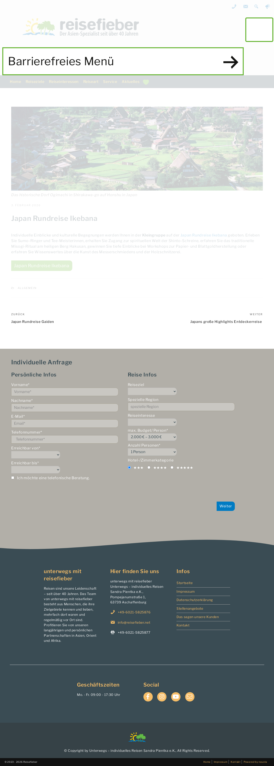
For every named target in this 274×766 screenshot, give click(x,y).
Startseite (185, 583)
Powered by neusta (255, 761)
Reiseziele (35, 81)
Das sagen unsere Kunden (198, 617)
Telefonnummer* (64, 437)
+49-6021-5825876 (134, 612)
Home (15, 81)
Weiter (225, 506)
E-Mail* (64, 421)
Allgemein (27, 288)
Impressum (186, 591)
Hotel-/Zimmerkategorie (151, 460)
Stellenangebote (190, 608)
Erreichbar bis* (64, 467)
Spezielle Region (181, 404)
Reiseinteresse (181, 419)
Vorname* (64, 389)
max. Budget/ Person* (181, 434)
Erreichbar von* (64, 452)
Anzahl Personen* (181, 449)
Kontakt (183, 625)
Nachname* (64, 405)
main (259, 29)
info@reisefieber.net (134, 622)
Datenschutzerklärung (195, 600)
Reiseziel (181, 389)
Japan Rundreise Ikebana (203, 235)
